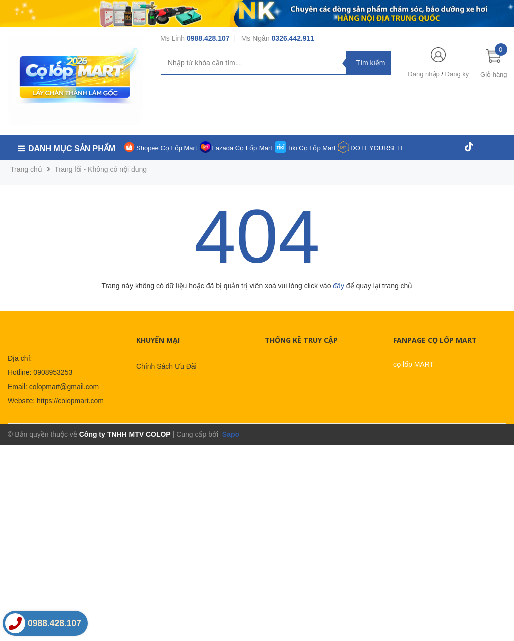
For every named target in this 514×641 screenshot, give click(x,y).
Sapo (229, 434)
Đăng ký (457, 74)
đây (338, 286)
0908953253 (52, 372)
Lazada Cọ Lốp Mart (242, 148)
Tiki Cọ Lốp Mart (311, 148)
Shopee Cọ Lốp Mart (166, 148)
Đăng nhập (423, 74)
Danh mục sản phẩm (71, 148)
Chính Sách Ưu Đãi (166, 366)
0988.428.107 (208, 38)
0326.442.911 (293, 38)
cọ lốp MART (413, 364)
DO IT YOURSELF (377, 148)
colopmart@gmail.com (64, 386)
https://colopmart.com (70, 401)
